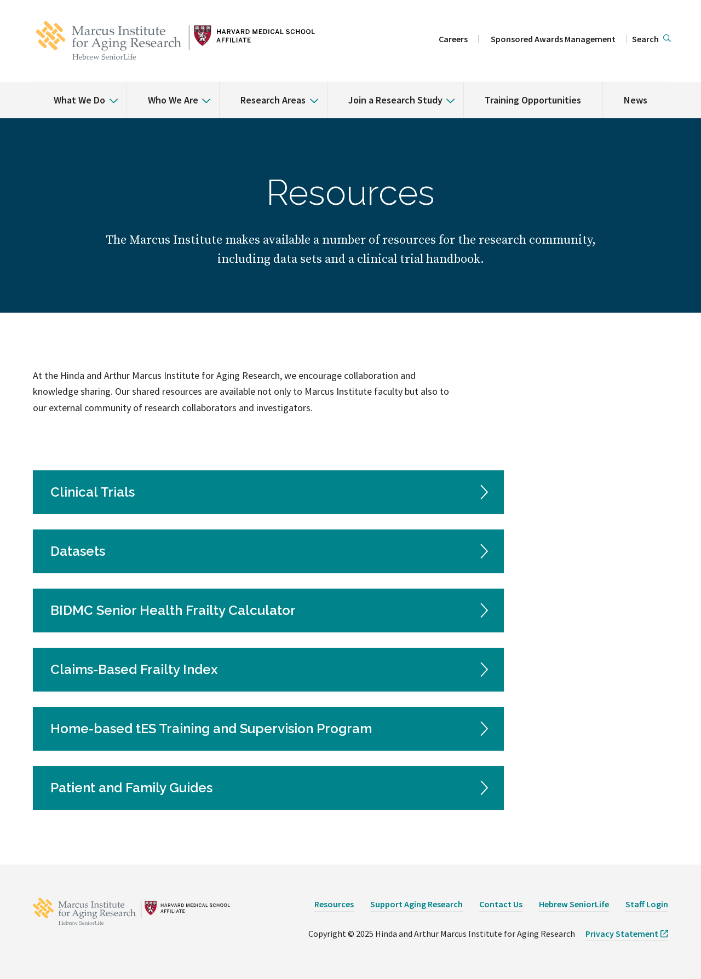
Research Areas (273, 100)
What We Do (79, 100)
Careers (453, 38)
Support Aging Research (416, 904)
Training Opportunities (533, 100)
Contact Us (500, 904)
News (635, 100)
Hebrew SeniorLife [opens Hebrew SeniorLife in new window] (574, 904)
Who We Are (173, 100)
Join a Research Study (395, 100)
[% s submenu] (109, 92)
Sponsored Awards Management (553, 38)
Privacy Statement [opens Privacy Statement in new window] (621, 933)
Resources (334, 904)
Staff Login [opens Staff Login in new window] (646, 904)
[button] (651, 39)
